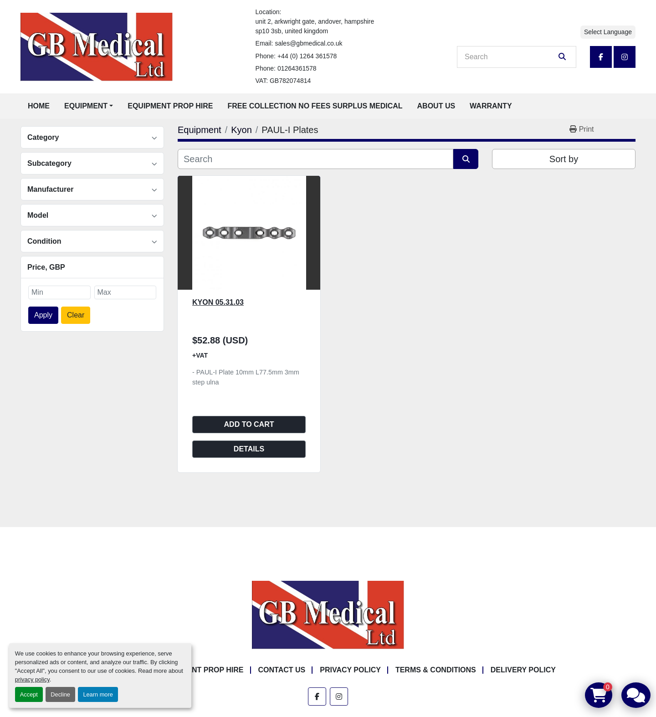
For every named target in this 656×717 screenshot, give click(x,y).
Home (39, 106)
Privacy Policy (350, 670)
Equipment (86, 106)
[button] (88, 106)
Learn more (98, 694)
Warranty (491, 106)
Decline (60, 694)
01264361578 (297, 68)
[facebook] (601, 57)
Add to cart (249, 424)
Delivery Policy (523, 670)
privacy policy (32, 679)
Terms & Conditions (435, 670)
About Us (436, 106)
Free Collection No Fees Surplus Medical (315, 106)
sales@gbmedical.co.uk (308, 43)
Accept (29, 694)
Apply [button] (43, 315)
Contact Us (282, 670)
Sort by (563, 159)
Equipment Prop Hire (170, 106)
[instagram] (625, 57)
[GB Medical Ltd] (328, 615)
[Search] (510, 57)
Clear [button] (75, 315)
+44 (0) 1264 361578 (307, 56)
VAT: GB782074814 (283, 80)
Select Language (608, 32)
